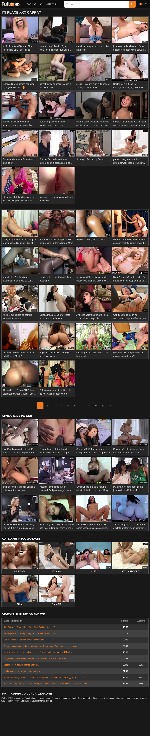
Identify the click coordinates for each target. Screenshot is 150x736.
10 (103, 405)
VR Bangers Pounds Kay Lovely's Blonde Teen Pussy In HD (29, 633)
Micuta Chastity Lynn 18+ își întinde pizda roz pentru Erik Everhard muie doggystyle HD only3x (44, 677)
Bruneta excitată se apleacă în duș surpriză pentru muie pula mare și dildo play (37, 652)
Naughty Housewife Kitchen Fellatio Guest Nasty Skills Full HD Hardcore (35, 658)
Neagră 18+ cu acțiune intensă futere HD (21, 665)
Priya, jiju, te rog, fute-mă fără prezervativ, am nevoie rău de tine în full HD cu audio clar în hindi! (45, 683)
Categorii (51, 4)
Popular (31, 4)
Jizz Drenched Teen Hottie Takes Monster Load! (24, 640)
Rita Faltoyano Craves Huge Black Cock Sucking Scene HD (29, 627)
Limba (143, 4)
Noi (41, 4)
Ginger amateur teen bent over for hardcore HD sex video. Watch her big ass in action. (40, 646)
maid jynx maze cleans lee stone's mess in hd (23, 671)
